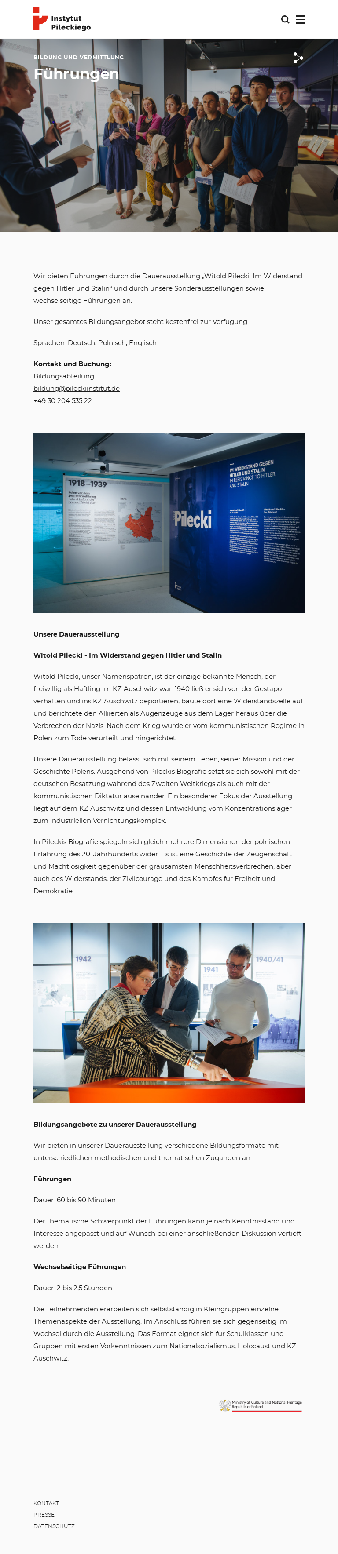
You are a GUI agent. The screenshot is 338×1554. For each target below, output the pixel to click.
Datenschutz (54, 1526)
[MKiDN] (261, 1406)
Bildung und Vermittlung (78, 57)
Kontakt (46, 1503)
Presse (44, 1515)
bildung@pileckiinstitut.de (76, 389)
